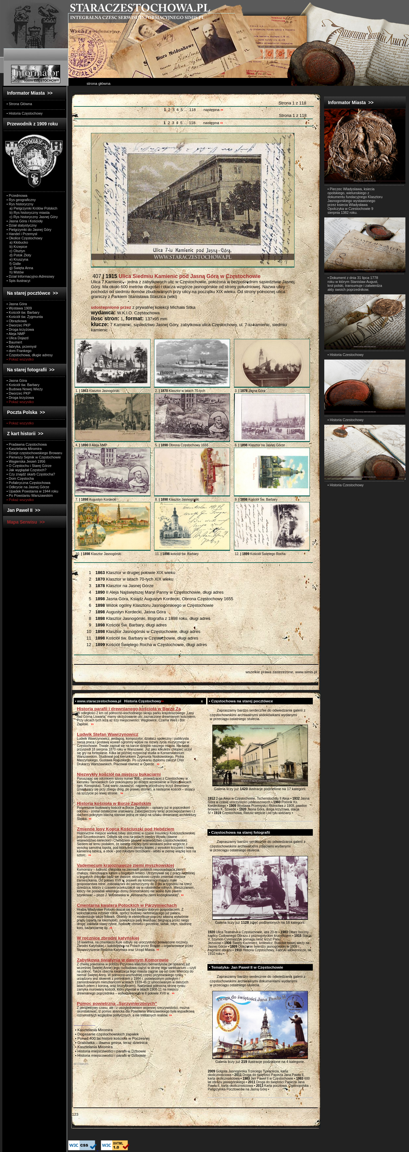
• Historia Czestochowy (346, 355)
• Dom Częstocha (20, 478)
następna (213, 109)
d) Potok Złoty (19, 255)
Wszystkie (91, 566)
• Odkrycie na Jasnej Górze (28, 487)
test (211, 710)
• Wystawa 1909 (19, 308)
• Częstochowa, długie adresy (30, 355)
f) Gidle (14, 264)
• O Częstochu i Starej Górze (29, 466)
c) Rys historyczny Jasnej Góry (32, 217)
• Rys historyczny (20, 204)
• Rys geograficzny (21, 200)
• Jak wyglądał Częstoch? (26, 470)
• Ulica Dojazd (17, 338)
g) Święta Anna (20, 268)
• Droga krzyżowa (20, 329)
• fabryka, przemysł (21, 346)
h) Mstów (15, 272)
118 (192, 109)
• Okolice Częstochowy (25, 238)
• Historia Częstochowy (25, 113)
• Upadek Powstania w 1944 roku (32, 491)
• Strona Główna (19, 104)
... (186, 109)
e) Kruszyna (17, 259)
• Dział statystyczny (22, 225)
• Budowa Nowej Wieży (25, 389)
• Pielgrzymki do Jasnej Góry (29, 230)
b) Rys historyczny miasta (28, 212)
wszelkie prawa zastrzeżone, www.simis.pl (281, 672)
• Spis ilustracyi (18, 281)
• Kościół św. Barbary (23, 312)
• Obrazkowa (17, 321)
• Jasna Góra (17, 304)
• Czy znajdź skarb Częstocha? (31, 474)
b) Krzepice (17, 247)
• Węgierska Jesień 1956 (26, 461)
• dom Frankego (19, 351)
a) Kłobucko (17, 242)
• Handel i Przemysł (22, 234)
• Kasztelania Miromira (24, 449)
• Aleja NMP (16, 334)
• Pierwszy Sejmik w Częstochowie (34, 457)
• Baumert (14, 342)
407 (175, 276)
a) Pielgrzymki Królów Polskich (32, 208)
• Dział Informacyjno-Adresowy (30, 276)
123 (75, 1114)
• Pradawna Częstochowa (27, 444)
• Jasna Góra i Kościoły (25, 221)
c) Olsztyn (16, 251)
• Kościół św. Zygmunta (25, 317)
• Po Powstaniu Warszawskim (30, 495)
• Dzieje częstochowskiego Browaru (34, 453)
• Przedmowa (17, 195)
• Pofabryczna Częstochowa (28, 483)
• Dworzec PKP (18, 325)
